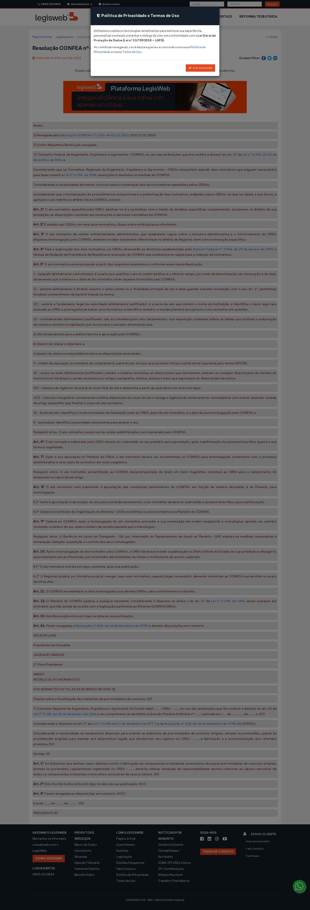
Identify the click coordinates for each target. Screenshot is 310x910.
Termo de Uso (132, 52)
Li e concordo (200, 68)
